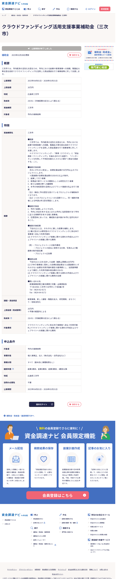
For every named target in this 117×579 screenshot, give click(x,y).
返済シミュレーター (39, 540)
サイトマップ (62, 569)
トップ (4, 15)
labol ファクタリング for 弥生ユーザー (99, 551)
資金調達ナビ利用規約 (49, 569)
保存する (75, 55)
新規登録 (105, 9)
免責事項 (37, 569)
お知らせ (7, 524)
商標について (93, 569)
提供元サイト (41, 404)
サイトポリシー (12, 569)
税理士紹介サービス (96, 527)
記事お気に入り (38, 523)
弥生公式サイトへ (57, 574)
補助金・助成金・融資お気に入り (43, 545)
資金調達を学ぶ (38, 519)
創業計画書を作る (67, 519)
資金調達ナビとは (11, 9)
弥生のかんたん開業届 (97, 523)
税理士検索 (93, 531)
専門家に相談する (67, 532)
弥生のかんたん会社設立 (98, 519)
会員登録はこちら (64, 495)
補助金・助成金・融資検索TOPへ (20, 415)
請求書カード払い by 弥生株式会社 (99, 545)
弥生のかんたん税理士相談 (98, 535)
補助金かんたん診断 (39, 536)
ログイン (92, 9)
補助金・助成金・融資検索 (19, 15)
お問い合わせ (104, 569)
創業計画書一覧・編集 (69, 523)
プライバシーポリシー (26, 569)
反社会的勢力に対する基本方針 (78, 569)
